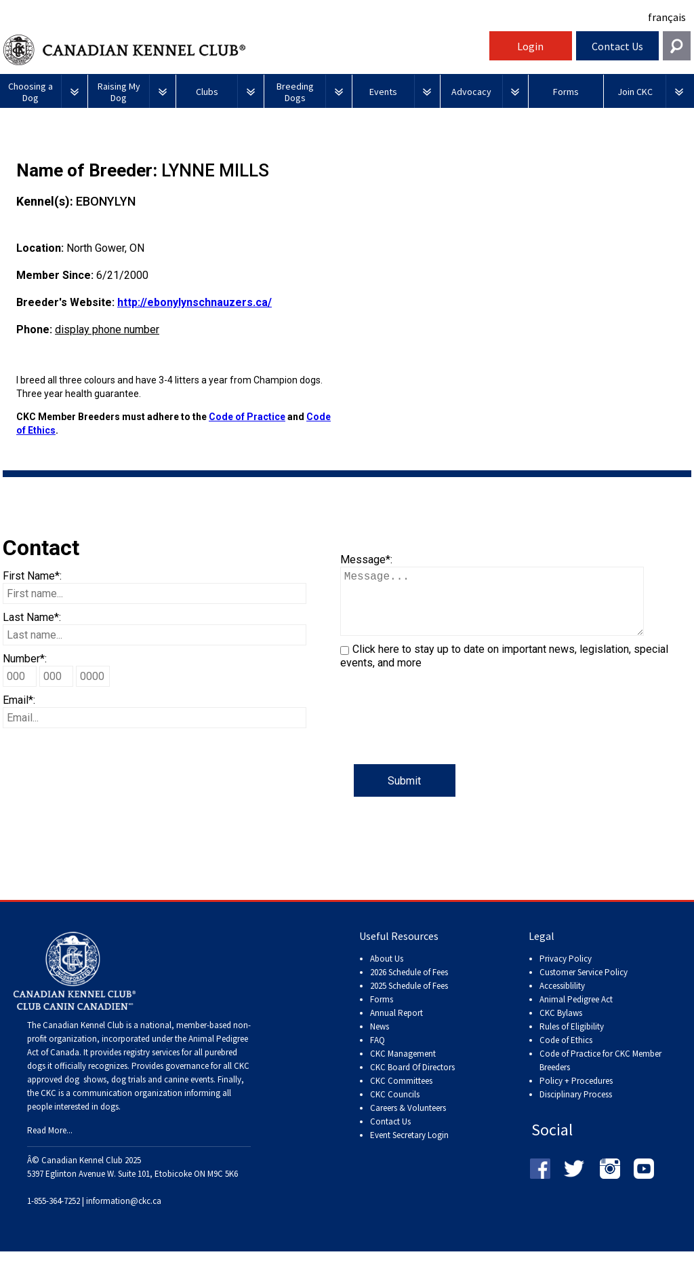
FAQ (377, 1053)
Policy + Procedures (576, 1094)
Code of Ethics (565, 1053)
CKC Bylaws (560, 1026)
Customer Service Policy (583, 986)
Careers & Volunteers (408, 1121)
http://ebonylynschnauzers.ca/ (194, 302)
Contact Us (617, 46)
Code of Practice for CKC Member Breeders (600, 1074)
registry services (150, 1066)
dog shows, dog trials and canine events (138, 1093)
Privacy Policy (565, 972)
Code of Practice (247, 416)
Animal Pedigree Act (576, 1013)
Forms (381, 1013)
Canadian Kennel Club (244, 50)
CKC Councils (395, 1108)
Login (530, 46)
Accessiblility (562, 999)
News (379, 1040)
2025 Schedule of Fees (409, 999)
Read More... (50, 1144)
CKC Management (403, 1067)
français (667, 17)
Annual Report (396, 1026)
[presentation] (443, 737)
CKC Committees (401, 1094)
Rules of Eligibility (571, 1040)
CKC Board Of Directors (412, 1081)
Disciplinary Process (575, 1108)
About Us (386, 972)
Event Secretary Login (409, 1148)
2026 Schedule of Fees (409, 986)
